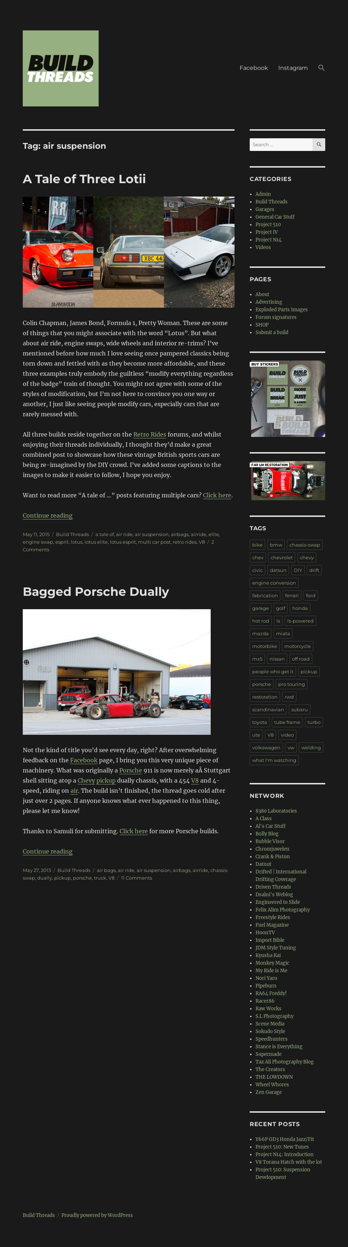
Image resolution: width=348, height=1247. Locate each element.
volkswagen (266, 747)
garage (260, 608)
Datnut (263, 864)
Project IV (266, 232)
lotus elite (96, 542)
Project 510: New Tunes (282, 1147)
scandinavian (268, 709)
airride (198, 534)
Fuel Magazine (272, 925)
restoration (265, 697)
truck (100, 878)
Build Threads (72, 534)
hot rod (260, 621)
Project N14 (268, 240)
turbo (314, 722)
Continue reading (48, 515)
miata (283, 633)
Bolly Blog (267, 834)
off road (301, 659)
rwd (289, 697)
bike (257, 545)
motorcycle (297, 646)
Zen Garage (268, 1092)
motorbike (264, 646)
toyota (259, 722)
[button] (321, 68)
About (262, 294)
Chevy (86, 780)
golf (280, 608)
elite (214, 534)
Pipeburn (265, 986)
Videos (263, 247)
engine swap (38, 542)
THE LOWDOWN (274, 1077)
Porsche (130, 770)
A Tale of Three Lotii (84, 179)
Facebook (254, 67)
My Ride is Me (271, 971)
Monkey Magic (272, 963)
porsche (82, 878)
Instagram (293, 67)
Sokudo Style (270, 1031)
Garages (264, 209)
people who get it (272, 671)
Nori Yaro (266, 978)
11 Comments (136, 878)
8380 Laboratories (276, 811)
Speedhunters (271, 1039)
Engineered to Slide (277, 902)
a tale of (104, 534)
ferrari (292, 595)
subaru (299, 709)
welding (311, 747)
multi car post (154, 542)
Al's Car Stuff (270, 826)
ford (310, 595)
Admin (263, 194)
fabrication (265, 595)
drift (314, 570)
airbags (180, 534)
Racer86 (265, 1001)
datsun (278, 570)
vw (291, 747)
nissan (277, 659)
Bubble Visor (270, 841)
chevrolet (282, 557)
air (74, 790)
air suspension (152, 534)
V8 (202, 542)
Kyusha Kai (268, 955)
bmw (276, 545)
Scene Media (269, 1024)
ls (278, 621)
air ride (124, 534)
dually (44, 878)
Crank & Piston (272, 857)
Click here (217, 495)
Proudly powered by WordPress (97, 1215)
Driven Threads (273, 887)
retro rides (185, 542)
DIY (298, 570)
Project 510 (268, 225)
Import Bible (269, 940)
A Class (263, 819)
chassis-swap (304, 545)
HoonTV (265, 933)
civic (257, 570)
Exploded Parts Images (281, 310)
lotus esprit (123, 542)
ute (256, 735)
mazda (260, 633)
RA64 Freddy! (271, 993)
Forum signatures (276, 317)
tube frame (287, 722)
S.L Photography (274, 1016)
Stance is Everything (278, 1047)
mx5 (257, 659)
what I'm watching (274, 760)
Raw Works (268, 1009)
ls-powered (300, 621)
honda (300, 608)
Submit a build (271, 332)
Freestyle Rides (272, 917)
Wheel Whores (272, 1085)
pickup (106, 780)
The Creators (270, 1069)
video (287, 735)
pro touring (291, 684)
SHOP (261, 325)
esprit (62, 542)
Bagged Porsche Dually (96, 591)
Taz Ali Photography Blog (284, 1062)
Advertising (268, 302)
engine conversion (274, 583)
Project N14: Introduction (284, 1154)
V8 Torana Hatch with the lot (288, 1162)
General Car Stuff (275, 217)
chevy (307, 557)
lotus (76, 542)
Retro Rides (149, 434)
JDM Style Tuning (275, 948)
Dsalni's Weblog (274, 895)
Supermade (268, 1054)
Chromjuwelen (272, 849)
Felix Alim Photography (282, 910)
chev (257, 557)
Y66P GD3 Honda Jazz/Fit (284, 1139)
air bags (106, 870)
